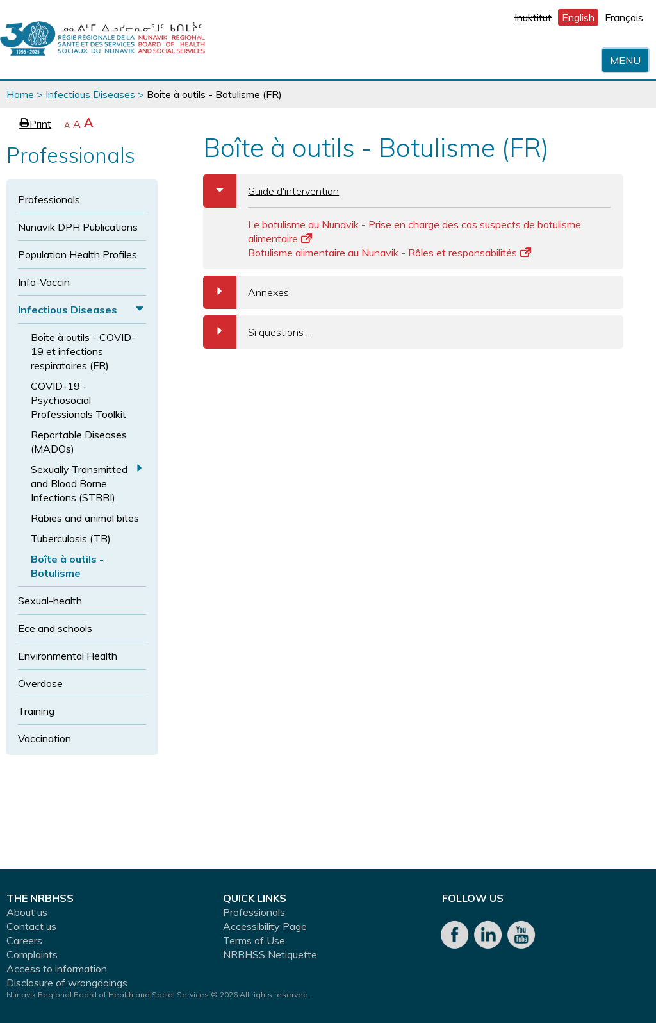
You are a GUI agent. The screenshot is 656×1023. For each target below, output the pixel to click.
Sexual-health (50, 600)
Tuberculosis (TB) (71, 538)
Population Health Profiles (77, 254)
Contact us (31, 926)
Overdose (40, 683)
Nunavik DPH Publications (78, 226)
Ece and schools (55, 628)
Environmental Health (67, 655)
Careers (24, 940)
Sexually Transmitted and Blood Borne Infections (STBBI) (79, 483)
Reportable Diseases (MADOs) (79, 441)
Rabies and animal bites (85, 518)
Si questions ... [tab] (257, 332)
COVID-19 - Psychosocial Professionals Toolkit (78, 399)
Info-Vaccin (44, 282)
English (578, 17)
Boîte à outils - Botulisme (67, 566)
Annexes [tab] (246, 292)
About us (26, 912)
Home (20, 94)
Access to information (56, 968)
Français (624, 17)
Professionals (49, 199)
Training (36, 710)
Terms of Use (254, 940)
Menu (625, 60)
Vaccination (44, 738)
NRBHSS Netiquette (270, 954)
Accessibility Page (265, 926)
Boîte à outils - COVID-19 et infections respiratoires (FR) (83, 351)
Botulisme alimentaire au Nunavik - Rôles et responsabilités (389, 252)
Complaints (32, 954)
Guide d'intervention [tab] (271, 191)
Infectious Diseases (90, 94)
